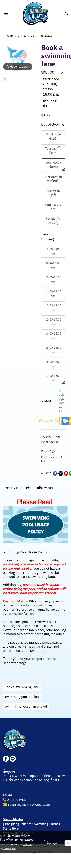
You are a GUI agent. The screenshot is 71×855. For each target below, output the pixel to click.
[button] (66, 13)
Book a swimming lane (35, 36)
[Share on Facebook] (55, 473)
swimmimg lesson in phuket (25, 706)
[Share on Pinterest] (66, 473)
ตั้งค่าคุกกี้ (53, 843)
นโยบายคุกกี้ (9, 848)
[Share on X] (60, 473)
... (18, 36)
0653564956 (16, 800)
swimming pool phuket (21, 697)
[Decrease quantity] (55, 400)
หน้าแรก (9, 36)
